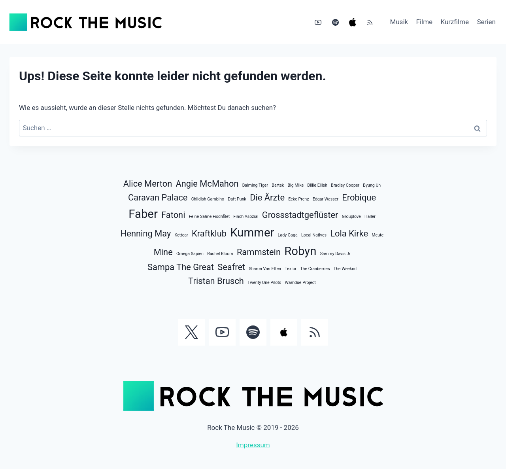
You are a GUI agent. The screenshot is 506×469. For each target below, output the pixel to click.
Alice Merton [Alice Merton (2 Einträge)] (147, 184)
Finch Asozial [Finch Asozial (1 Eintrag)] (245, 216)
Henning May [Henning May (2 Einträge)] (146, 233)
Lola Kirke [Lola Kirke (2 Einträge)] (349, 233)
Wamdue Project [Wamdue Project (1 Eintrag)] (300, 282)
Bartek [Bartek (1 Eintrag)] (278, 185)
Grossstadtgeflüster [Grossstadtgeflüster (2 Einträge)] (300, 215)
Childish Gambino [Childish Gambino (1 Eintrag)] (208, 199)
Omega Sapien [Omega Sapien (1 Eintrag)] (190, 253)
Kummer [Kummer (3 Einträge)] (252, 232)
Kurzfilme (455, 22)
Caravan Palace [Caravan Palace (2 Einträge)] (157, 197)
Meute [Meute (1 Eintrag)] (377, 235)
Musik (399, 22)
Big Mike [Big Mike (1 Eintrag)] (295, 185)
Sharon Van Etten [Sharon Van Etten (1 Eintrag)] (265, 268)
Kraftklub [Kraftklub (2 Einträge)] (209, 233)
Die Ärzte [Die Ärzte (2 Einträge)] (267, 197)
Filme (424, 22)
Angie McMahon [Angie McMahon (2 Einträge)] (207, 184)
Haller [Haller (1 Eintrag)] (370, 216)
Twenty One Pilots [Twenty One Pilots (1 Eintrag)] (264, 282)
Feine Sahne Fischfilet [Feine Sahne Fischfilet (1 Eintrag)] (209, 216)
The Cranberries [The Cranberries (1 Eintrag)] (315, 268)
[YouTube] (318, 22)
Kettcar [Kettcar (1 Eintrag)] (181, 235)
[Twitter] (191, 332)
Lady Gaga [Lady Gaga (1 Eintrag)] (288, 235)
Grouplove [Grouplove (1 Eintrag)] (351, 216)
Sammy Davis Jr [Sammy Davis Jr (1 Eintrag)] (335, 253)
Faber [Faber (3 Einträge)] (143, 214)
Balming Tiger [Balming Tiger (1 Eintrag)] (255, 185)
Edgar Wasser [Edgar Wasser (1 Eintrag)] (325, 199)
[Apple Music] (352, 22)
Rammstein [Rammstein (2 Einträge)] (259, 252)
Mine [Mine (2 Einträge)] (163, 252)
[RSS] (369, 22)
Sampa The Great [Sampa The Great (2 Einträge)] (180, 267)
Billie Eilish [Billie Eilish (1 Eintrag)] (317, 185)
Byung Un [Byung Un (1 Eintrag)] (372, 185)
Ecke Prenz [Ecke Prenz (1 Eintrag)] (298, 199)
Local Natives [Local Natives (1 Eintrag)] (314, 235)
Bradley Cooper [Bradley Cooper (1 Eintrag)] (345, 185)
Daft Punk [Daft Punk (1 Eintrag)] (237, 199)
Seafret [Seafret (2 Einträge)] (231, 267)
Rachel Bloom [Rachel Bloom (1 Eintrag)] (220, 253)
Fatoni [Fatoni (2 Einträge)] (173, 215)
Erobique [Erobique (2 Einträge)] (359, 197)
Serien (486, 22)
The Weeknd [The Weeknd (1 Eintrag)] (345, 268)
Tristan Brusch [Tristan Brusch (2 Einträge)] (216, 281)
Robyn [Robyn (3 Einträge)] (300, 251)
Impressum (253, 445)
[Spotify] (335, 22)
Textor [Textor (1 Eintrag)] (290, 268)
